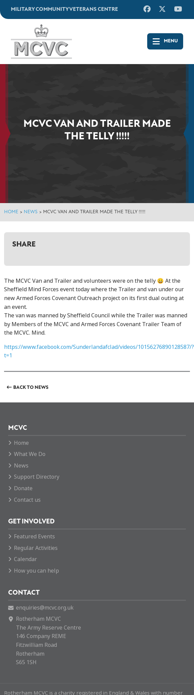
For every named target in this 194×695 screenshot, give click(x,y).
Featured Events (34, 536)
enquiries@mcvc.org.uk (45, 608)
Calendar (25, 559)
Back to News (30, 387)
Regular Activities (36, 548)
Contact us (27, 500)
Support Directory (36, 477)
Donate (23, 488)
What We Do (29, 454)
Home (11, 212)
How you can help (36, 571)
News (31, 212)
